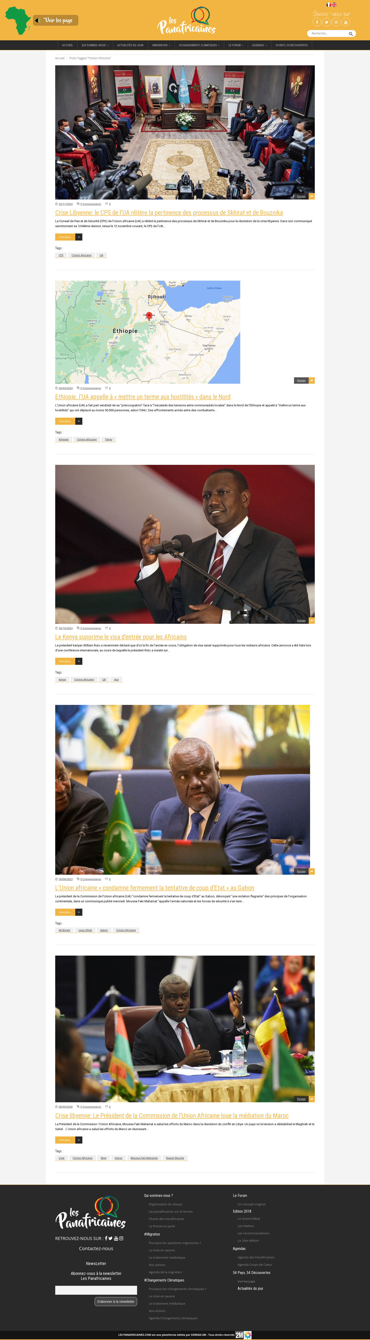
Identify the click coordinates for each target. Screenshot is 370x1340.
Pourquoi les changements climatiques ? (177, 1289)
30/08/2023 (66, 879)
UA (101, 255)
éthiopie (64, 439)
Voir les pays (246, 1281)
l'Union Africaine (82, 255)
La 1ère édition (248, 1240)
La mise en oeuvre (162, 1250)
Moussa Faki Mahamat (144, 1158)
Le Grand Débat (249, 1218)
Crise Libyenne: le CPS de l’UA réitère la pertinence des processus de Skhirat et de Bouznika (169, 212)
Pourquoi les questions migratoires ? (175, 1243)
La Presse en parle (162, 1226)
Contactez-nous (96, 1248)
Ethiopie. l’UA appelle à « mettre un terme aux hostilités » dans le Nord (143, 397)
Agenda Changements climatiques (173, 1318)
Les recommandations (253, 1233)
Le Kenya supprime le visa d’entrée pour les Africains (121, 637)
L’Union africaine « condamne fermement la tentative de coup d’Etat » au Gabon (154, 888)
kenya (62, 679)
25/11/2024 (66, 204)
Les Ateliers (246, 1226)
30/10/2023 (66, 628)
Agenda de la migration (165, 1272)
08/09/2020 (66, 1106)
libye (103, 1158)
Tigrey (108, 439)
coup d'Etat (85, 930)
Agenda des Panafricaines (256, 1257)
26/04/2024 (66, 388)
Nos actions (157, 1265)
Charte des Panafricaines (166, 1219)
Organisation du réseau (165, 1204)
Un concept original (251, 1204)
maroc (118, 1158)
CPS (61, 255)
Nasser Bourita (175, 1158)
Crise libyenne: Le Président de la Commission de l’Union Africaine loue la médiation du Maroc (172, 1115)
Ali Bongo (64, 930)
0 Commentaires (90, 204)
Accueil (59, 58)
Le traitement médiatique (167, 1257)
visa (116, 679)
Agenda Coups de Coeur (255, 1264)
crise (61, 1158)
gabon (104, 930)
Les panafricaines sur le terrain (171, 1211)
